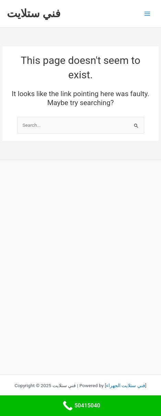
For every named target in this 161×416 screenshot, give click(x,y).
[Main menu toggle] (147, 14)
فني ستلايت (33, 13)
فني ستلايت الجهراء (125, 385)
